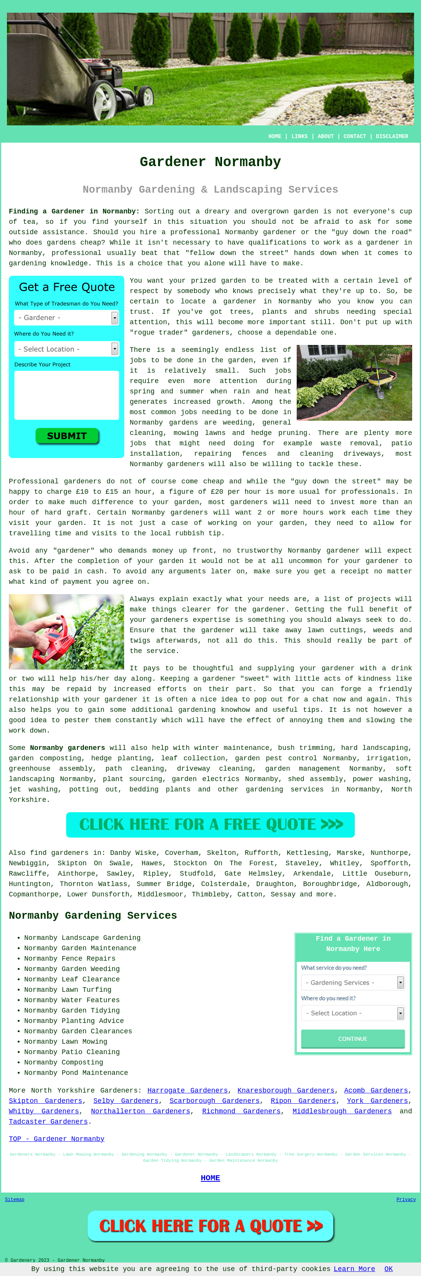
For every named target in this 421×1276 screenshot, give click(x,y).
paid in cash (78, 571)
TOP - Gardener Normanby (56, 1139)
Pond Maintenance (95, 1073)
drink (401, 668)
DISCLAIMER (392, 136)
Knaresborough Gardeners (285, 1090)
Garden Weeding (91, 969)
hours (313, 512)
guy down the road (372, 232)
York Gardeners (377, 1101)
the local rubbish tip (177, 533)
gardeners (185, 464)
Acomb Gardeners (376, 1090)
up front (196, 551)
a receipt (350, 571)
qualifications (278, 243)
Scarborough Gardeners (215, 1101)
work (17, 731)
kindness (374, 679)
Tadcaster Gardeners (48, 1122)
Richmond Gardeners (241, 1111)
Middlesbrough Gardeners (342, 1111)
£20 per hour (236, 492)
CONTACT (355, 136)
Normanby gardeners (67, 748)
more (324, 894)
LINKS (299, 136)
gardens (183, 422)
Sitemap (14, 1200)
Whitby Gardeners (44, 1111)
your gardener (110, 699)
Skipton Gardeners (45, 1101)
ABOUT (326, 136)
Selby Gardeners (126, 1101)
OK (388, 1269)
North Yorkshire (63, 1090)
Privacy (406, 1200)
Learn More (354, 1269)
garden (306, 211)
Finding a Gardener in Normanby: (74, 211)
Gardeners (119, 1090)
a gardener (234, 301)
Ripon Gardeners (303, 1101)
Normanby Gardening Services (93, 916)
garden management (303, 769)
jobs (138, 360)
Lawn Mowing (84, 1042)
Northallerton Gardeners (140, 1111)
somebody (193, 291)
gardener (208, 332)
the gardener (260, 609)
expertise (211, 620)
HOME (275, 136)
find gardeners (59, 853)
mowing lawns (200, 433)
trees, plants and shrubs (284, 312)
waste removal (350, 443)
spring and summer (167, 391)
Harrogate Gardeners (187, 1090)
